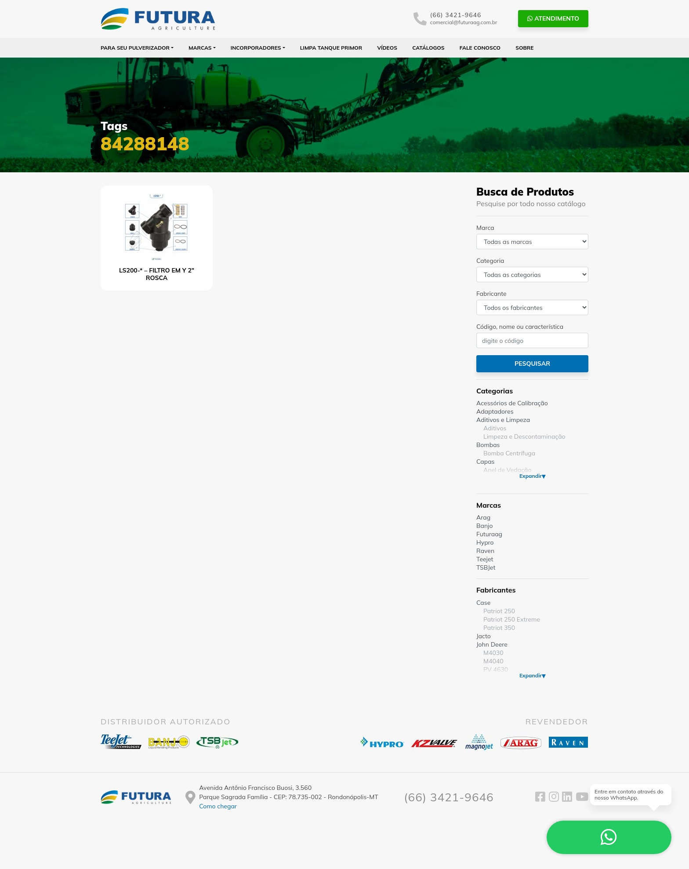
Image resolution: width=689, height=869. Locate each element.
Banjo (484, 526)
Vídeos (387, 47)
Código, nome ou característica (519, 327)
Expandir (530, 476)
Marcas (200, 47)
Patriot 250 (499, 611)
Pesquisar (532, 363)
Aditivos (494, 428)
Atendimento (553, 18)
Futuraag (489, 534)
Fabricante (491, 294)
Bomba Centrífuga (509, 453)
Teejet (484, 559)
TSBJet (485, 567)
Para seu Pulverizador (135, 47)
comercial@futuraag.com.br (463, 22)
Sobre (524, 47)
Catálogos (428, 47)
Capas (485, 461)
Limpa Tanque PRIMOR (331, 47)
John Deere (492, 644)
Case (483, 603)
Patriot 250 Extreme (511, 619)
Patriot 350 (499, 628)
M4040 (493, 661)
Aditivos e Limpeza (503, 420)
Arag (483, 517)
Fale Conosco (480, 47)
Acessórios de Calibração (512, 403)
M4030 (493, 653)
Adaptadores (495, 411)
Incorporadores (256, 47)
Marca (485, 228)
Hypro (485, 542)
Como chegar (218, 806)
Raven (485, 551)
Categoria (490, 261)
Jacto (483, 636)
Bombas (488, 445)
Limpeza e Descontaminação (524, 436)
